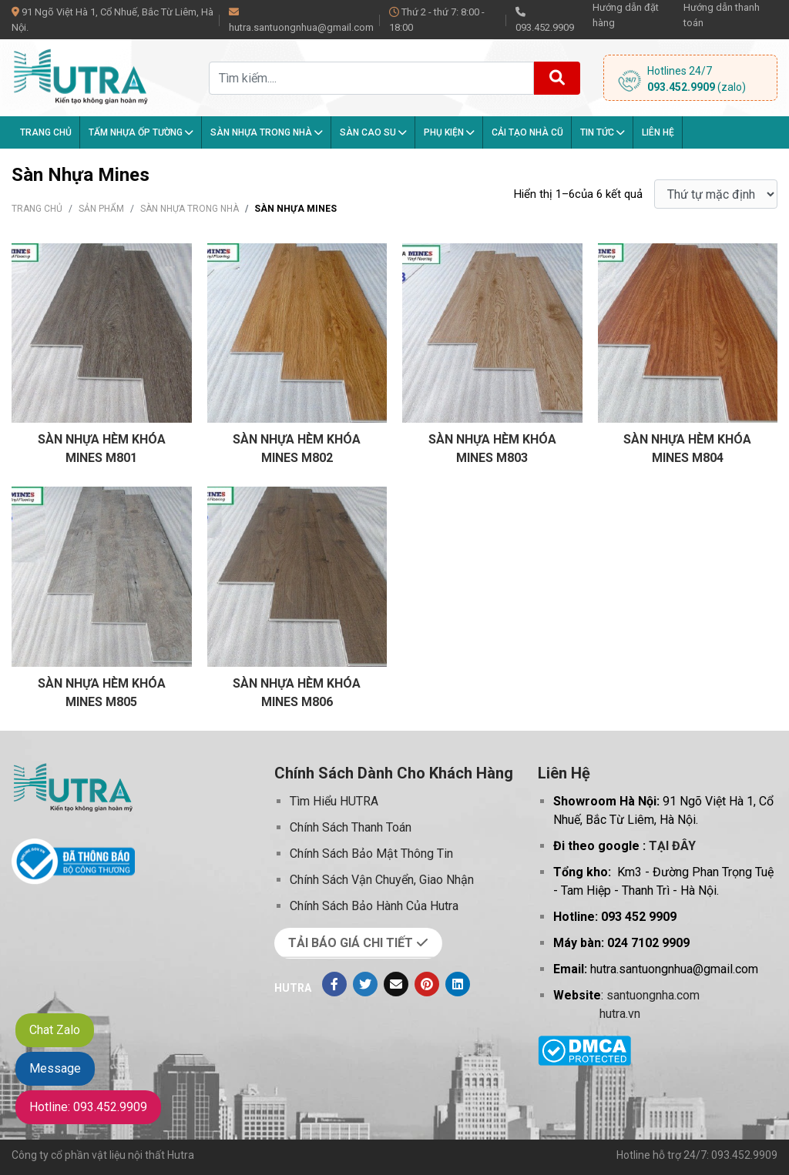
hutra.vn (619, 1013)
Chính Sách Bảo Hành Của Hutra (374, 906)
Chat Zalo (54, 1030)
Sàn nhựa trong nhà (266, 132)
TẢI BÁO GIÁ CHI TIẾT (358, 943)
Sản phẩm (101, 208)
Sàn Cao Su (373, 132)
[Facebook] (334, 984)
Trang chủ (46, 132)
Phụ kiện (449, 132)
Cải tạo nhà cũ (527, 132)
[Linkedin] (457, 984)
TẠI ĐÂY (672, 846)
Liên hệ (658, 132)
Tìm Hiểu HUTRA (334, 801)
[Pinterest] (427, 984)
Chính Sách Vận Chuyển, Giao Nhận (382, 879)
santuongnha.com (653, 995)
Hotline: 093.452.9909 (88, 1107)
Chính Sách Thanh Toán (350, 827)
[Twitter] (365, 984)
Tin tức (602, 132)
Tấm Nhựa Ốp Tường (141, 132)
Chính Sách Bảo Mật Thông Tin (371, 853)
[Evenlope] (396, 984)
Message (55, 1068)
